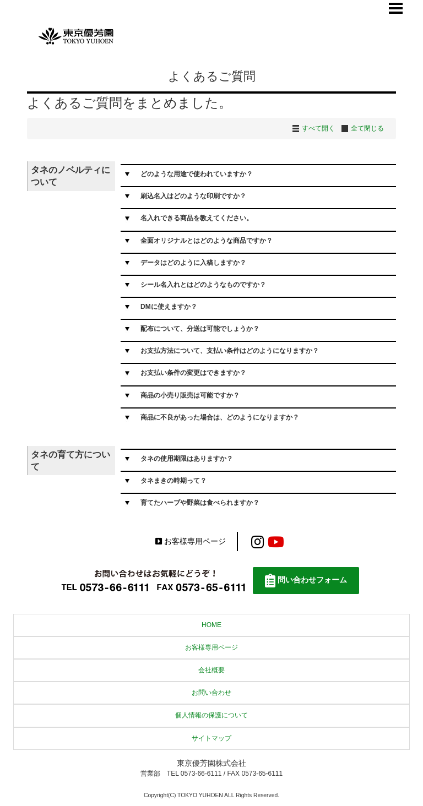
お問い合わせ (211, 692)
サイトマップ (211, 738)
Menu (396, 8)
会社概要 (211, 670)
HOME (211, 625)
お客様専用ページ (190, 541)
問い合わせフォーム (306, 580)
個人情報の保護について (211, 715)
